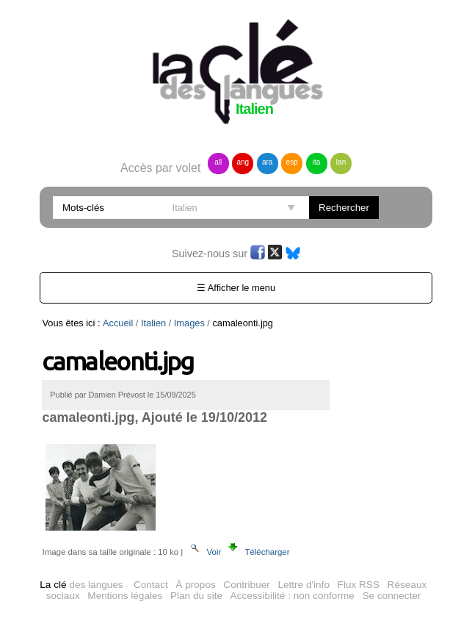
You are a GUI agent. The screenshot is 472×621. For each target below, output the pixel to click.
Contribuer (246, 584)
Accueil (118, 323)
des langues (81, 584)
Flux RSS (359, 584)
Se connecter (391, 595)
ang (242, 162)
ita (317, 162)
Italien (153, 323)
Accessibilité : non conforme (292, 595)
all (218, 162)
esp (292, 162)
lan (341, 162)
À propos (195, 584)
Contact (151, 584)
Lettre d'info (303, 584)
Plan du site (196, 595)
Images (189, 323)
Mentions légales (124, 595)
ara (267, 162)
